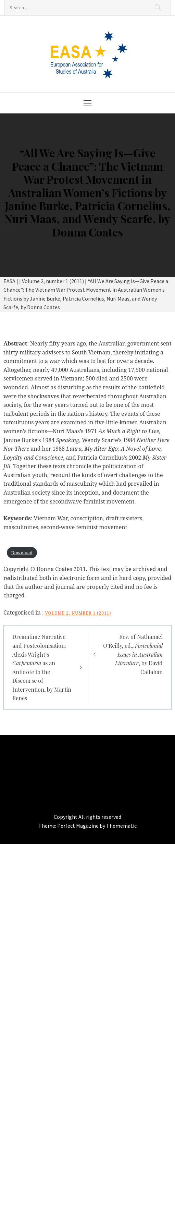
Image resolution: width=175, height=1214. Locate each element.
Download (21, 552)
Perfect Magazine (78, 825)
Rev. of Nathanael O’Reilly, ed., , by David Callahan (133, 654)
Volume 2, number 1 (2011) (78, 613)
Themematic (121, 825)
